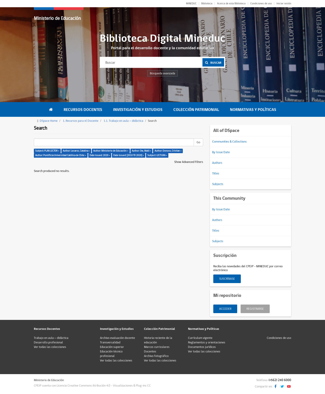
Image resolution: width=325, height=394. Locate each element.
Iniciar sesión (283, 3)
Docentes (150, 351)
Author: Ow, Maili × (141, 150)
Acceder (225, 309)
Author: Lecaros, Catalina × (76, 150)
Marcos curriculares (156, 347)
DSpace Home (49, 121)
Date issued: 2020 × (100, 155)
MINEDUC (191, 3)
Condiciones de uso (261, 3)
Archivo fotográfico (156, 356)
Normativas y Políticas (253, 110)
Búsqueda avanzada (162, 73)
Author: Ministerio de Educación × (110, 150)
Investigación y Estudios (137, 110)
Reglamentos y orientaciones (206, 342)
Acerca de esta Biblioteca (231, 3)
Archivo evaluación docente (117, 338)
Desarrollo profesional (48, 342)
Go (198, 142)
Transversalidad (110, 342)
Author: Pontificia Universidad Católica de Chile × (60, 155)
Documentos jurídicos (202, 347)
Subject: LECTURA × (157, 155)
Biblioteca (206, 3)
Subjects (217, 184)
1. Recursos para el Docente (80, 121)
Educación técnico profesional (111, 353)
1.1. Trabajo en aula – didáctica (123, 121)
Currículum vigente (200, 338)
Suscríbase (227, 279)
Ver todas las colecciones (50, 347)
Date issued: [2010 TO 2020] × (128, 155)
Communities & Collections (229, 141)
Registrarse (255, 309)
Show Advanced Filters (188, 162)
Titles (215, 173)
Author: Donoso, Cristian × (168, 150)
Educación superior (112, 347)
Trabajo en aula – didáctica (51, 338)
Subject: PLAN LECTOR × (47, 150)
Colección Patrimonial (196, 110)
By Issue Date (221, 152)
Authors (217, 163)
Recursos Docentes (83, 110)
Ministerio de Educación (57, 18)
